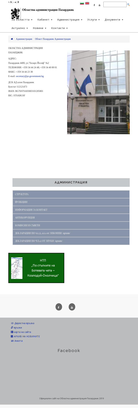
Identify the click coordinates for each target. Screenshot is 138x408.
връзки (16, 327)
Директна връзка (22, 323)
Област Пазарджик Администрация (53, 39)
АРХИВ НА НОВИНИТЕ (25, 336)
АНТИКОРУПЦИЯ (25, 217)
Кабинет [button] (44, 19)
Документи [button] (114, 19)
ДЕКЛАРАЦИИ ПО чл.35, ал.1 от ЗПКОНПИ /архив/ (43, 233)
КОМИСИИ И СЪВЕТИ (27, 225)
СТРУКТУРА (21, 194)
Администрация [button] (69, 19)
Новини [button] (39, 28)
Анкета (17, 340)
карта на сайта (21, 332)
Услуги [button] (93, 19)
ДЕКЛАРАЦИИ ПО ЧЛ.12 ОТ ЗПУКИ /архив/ (39, 240)
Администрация (24, 39)
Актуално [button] (20, 28)
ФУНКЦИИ (21, 202)
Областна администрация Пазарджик (41, 11)
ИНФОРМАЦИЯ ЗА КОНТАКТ (31, 209)
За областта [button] (22, 19)
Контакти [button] (59, 28)
